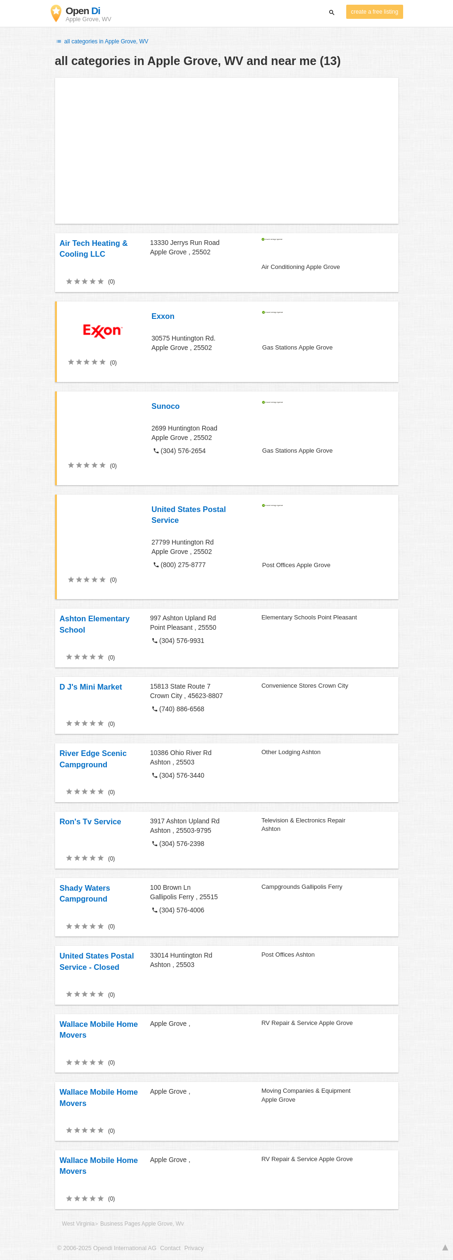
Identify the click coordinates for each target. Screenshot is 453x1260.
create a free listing (374, 11)
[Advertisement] (226, 151)
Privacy (194, 1248)
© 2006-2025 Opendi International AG (107, 1248)
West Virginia (78, 1223)
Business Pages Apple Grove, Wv (142, 1223)
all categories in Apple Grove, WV (102, 41)
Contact (170, 1248)
